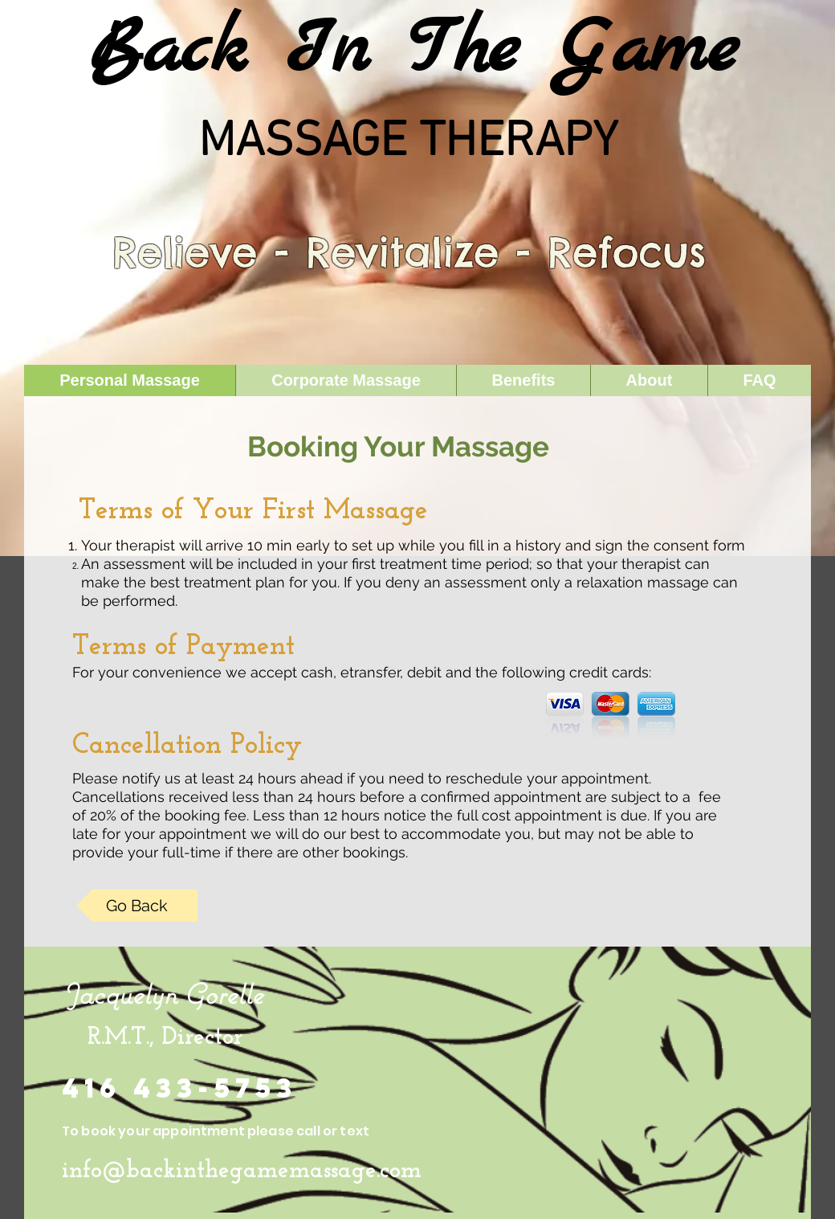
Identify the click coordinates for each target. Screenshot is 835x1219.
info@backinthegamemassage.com (242, 1171)
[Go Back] (137, 906)
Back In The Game (413, 52)
